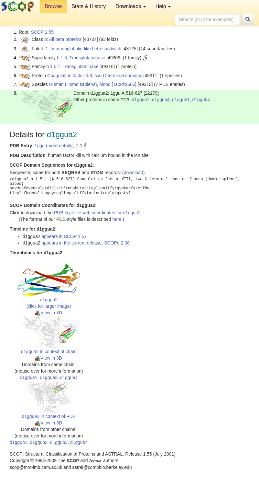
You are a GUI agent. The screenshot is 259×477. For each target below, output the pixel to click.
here (116, 219)
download (133, 172)
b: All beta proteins (62, 39)
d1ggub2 (39, 442)
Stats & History (88, 6)
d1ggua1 (141, 99)
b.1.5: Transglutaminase (81, 57)
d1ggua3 (49, 377)
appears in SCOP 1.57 (64, 236)
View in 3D (48, 312)
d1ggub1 (181, 99)
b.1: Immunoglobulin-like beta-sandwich (81, 48)
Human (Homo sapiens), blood (80, 84)
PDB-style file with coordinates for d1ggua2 (97, 212)
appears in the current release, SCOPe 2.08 (85, 242)
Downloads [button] (130, 6)
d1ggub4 (201, 99)
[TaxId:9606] (124, 84)
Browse (53, 6)
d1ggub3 (59, 442)
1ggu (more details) (54, 145)
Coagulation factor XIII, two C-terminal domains (94, 75)
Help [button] (163, 6)
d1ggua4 (161, 99)
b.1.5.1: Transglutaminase (72, 66)
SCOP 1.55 (42, 32)
